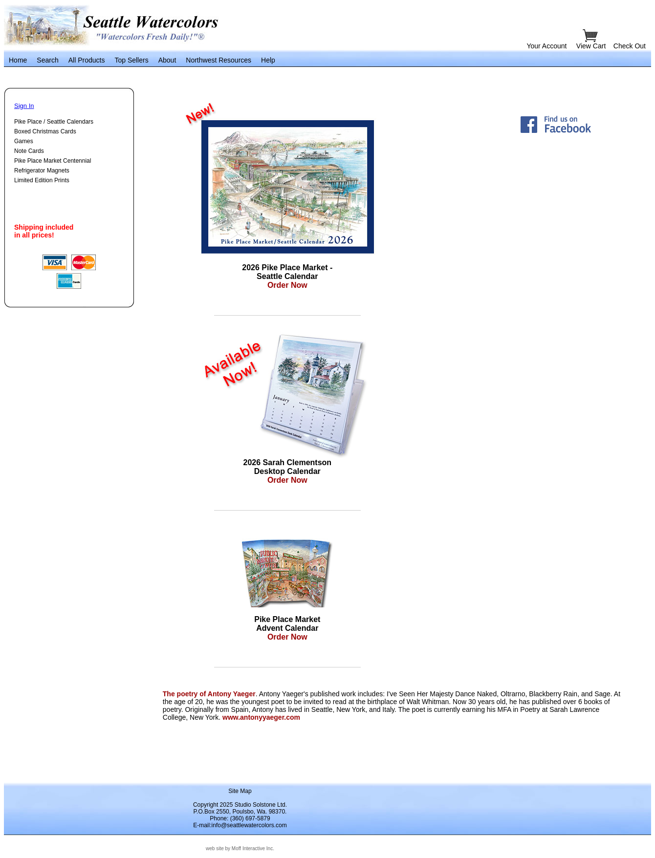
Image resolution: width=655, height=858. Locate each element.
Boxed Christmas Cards (45, 131)
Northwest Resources (218, 60)
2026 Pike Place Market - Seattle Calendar (287, 271)
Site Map (239, 791)
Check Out (629, 46)
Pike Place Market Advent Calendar (287, 623)
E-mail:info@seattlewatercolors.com (240, 825)
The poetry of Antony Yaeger (209, 694)
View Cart (592, 46)
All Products (86, 60)
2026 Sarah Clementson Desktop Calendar (287, 466)
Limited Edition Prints (41, 180)
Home (18, 60)
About (167, 60)
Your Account (546, 46)
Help (268, 60)
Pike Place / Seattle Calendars (53, 121)
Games (23, 141)
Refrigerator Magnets (41, 170)
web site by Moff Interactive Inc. (240, 848)
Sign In (24, 105)
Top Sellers (131, 60)
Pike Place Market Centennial (52, 160)
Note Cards (29, 151)
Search (47, 60)
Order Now (287, 285)
